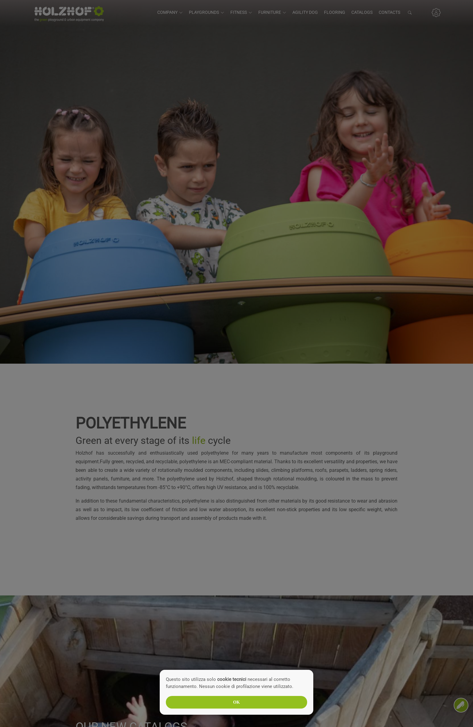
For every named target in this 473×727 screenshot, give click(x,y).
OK (236, 702)
